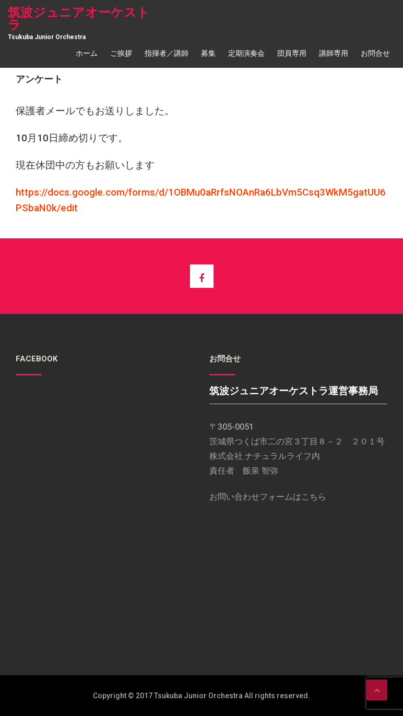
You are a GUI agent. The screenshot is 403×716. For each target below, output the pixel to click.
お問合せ (375, 53)
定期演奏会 (246, 53)
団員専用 (291, 53)
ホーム (87, 53)
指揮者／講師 (166, 53)
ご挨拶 (121, 53)
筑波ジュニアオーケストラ (79, 18)
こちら (313, 497)
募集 (208, 53)
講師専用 (333, 53)
